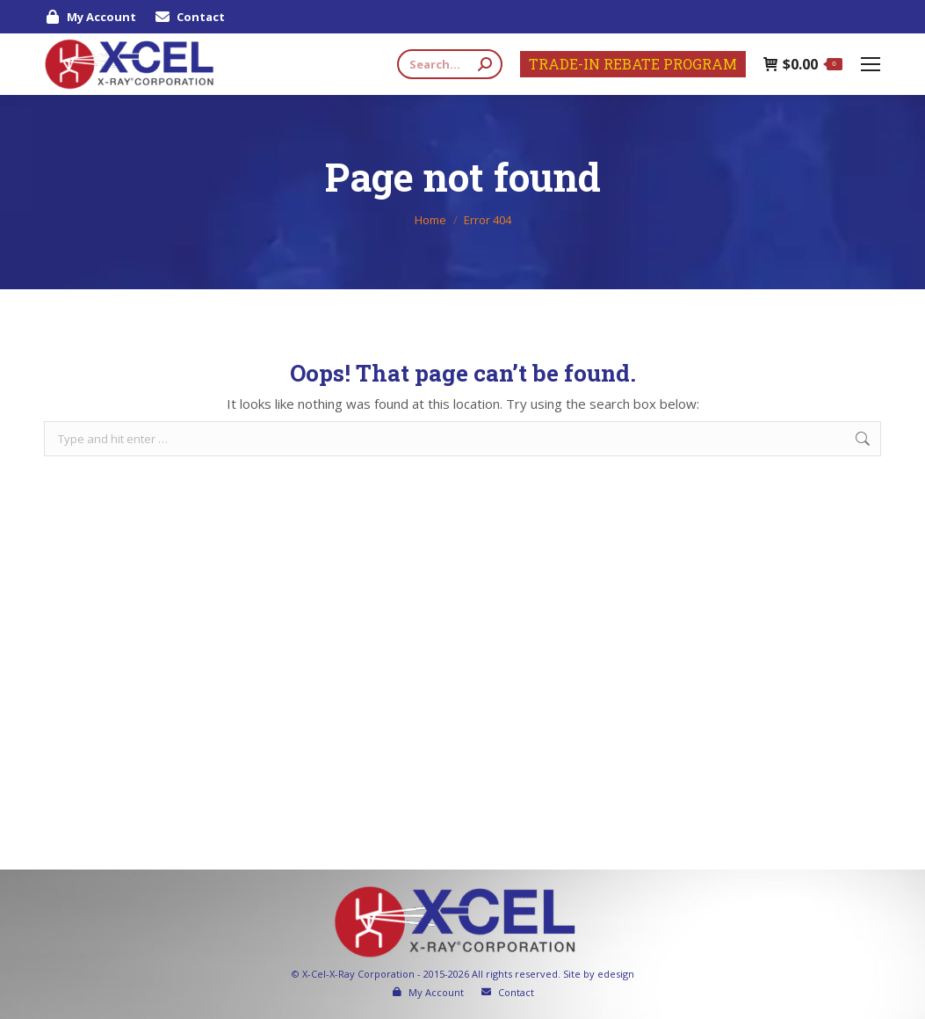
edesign (615, 973)
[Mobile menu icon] (870, 64)
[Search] (449, 64)
